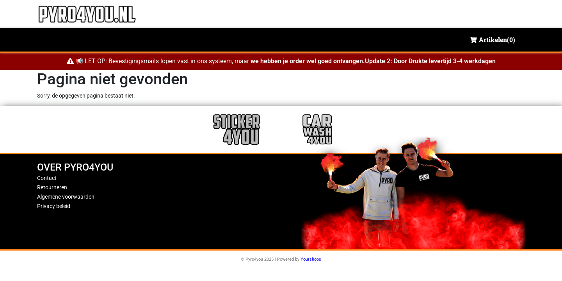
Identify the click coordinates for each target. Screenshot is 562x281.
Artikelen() (492, 40)
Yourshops (311, 259)
